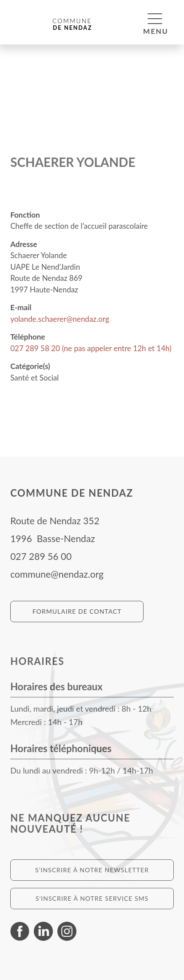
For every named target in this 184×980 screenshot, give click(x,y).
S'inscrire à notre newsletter (92, 870)
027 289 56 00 (41, 556)
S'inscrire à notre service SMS (92, 898)
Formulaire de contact (77, 611)
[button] (155, 18)
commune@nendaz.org (57, 573)
